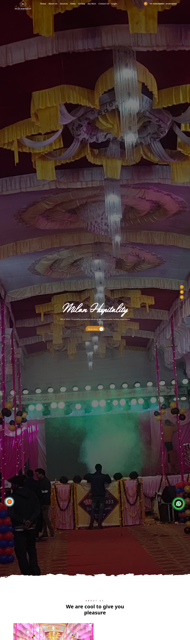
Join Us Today (96, 346)
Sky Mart (91, 3)
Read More (110, 183)
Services (64, 3)
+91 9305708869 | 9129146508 (160, 4)
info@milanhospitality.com (139, 628)
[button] (1, 80)
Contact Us (103, 3)
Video (73, 3)
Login (114, 3)
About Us (53, 3)
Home (43, 3)
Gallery (81, 3)
